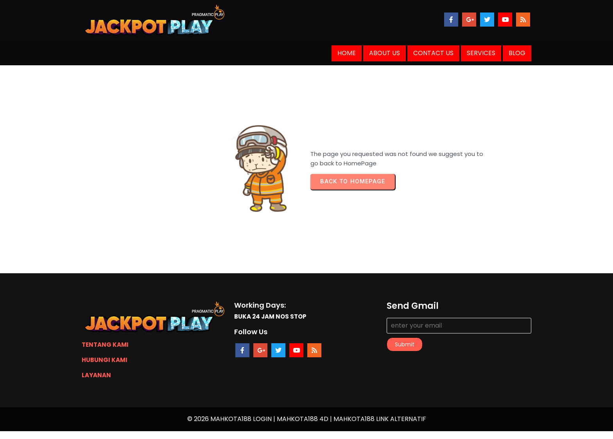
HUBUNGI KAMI (104, 360)
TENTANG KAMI (105, 344)
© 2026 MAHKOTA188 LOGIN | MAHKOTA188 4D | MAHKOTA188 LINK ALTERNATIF (306, 418)
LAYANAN (96, 375)
